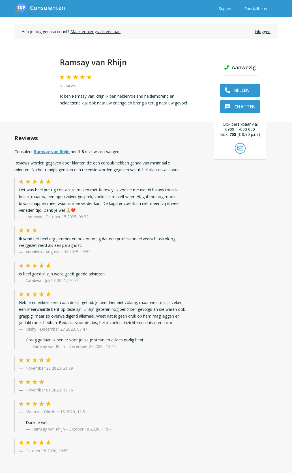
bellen (237, 90)
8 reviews (68, 86)
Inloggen (262, 31)
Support (226, 8)
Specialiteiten (256, 8)
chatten (240, 107)
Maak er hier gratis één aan (95, 31)
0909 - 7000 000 (240, 129)
